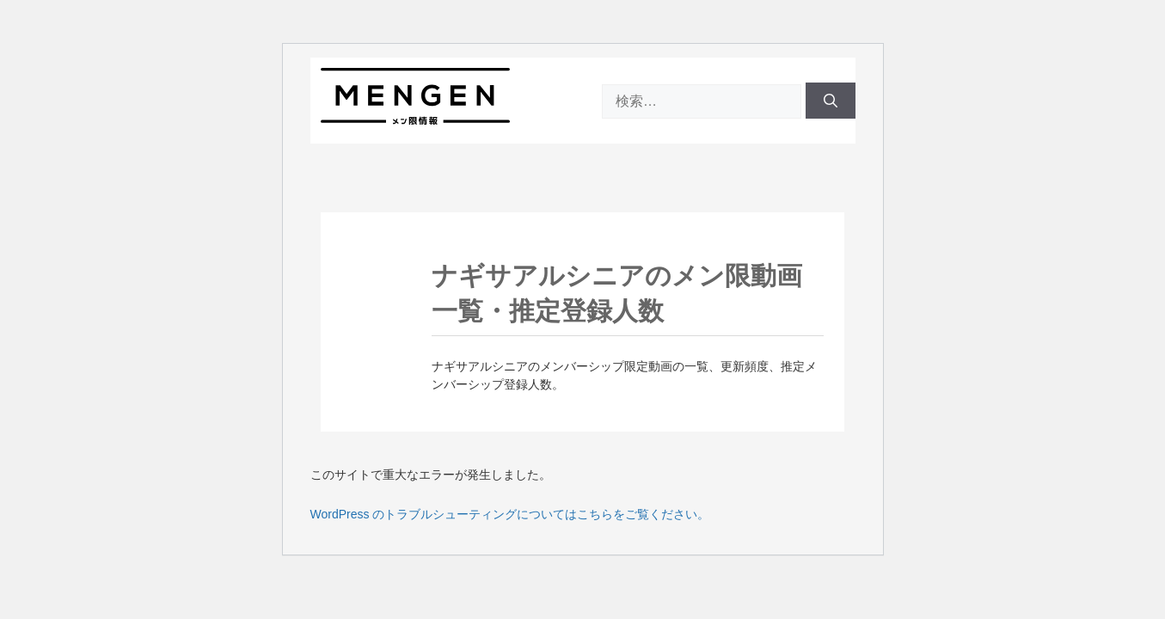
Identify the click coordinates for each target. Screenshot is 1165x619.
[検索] (830, 101)
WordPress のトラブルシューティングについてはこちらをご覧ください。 (510, 514)
